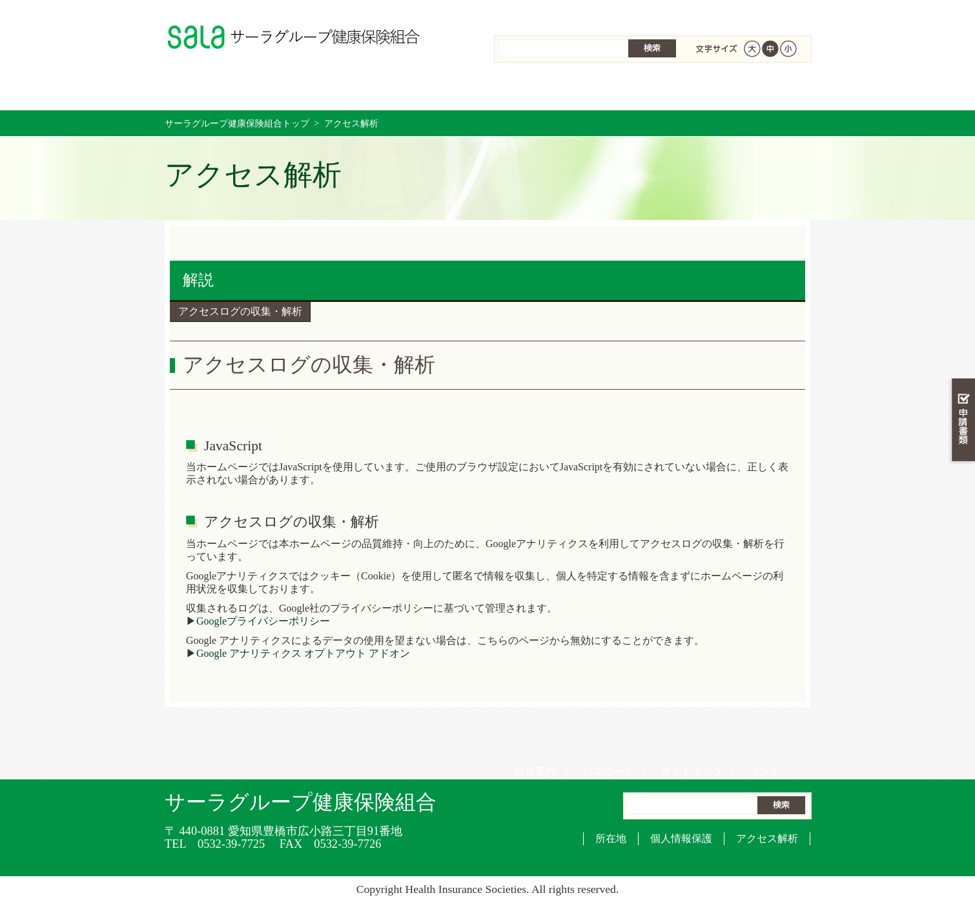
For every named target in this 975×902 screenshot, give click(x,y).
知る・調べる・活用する (962, 301)
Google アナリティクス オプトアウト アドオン (303, 653)
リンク (759, 12)
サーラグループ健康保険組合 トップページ (218, 90)
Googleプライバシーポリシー (263, 621)
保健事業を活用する (541, 90)
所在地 (610, 838)
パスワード (604, 12)
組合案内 (530, 12)
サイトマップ (687, 12)
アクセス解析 (767, 838)
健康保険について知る (326, 90)
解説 (198, 280)
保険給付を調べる (434, 90)
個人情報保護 (681, 838)
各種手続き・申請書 (649, 90)
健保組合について (756, 90)
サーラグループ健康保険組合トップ (237, 123)
